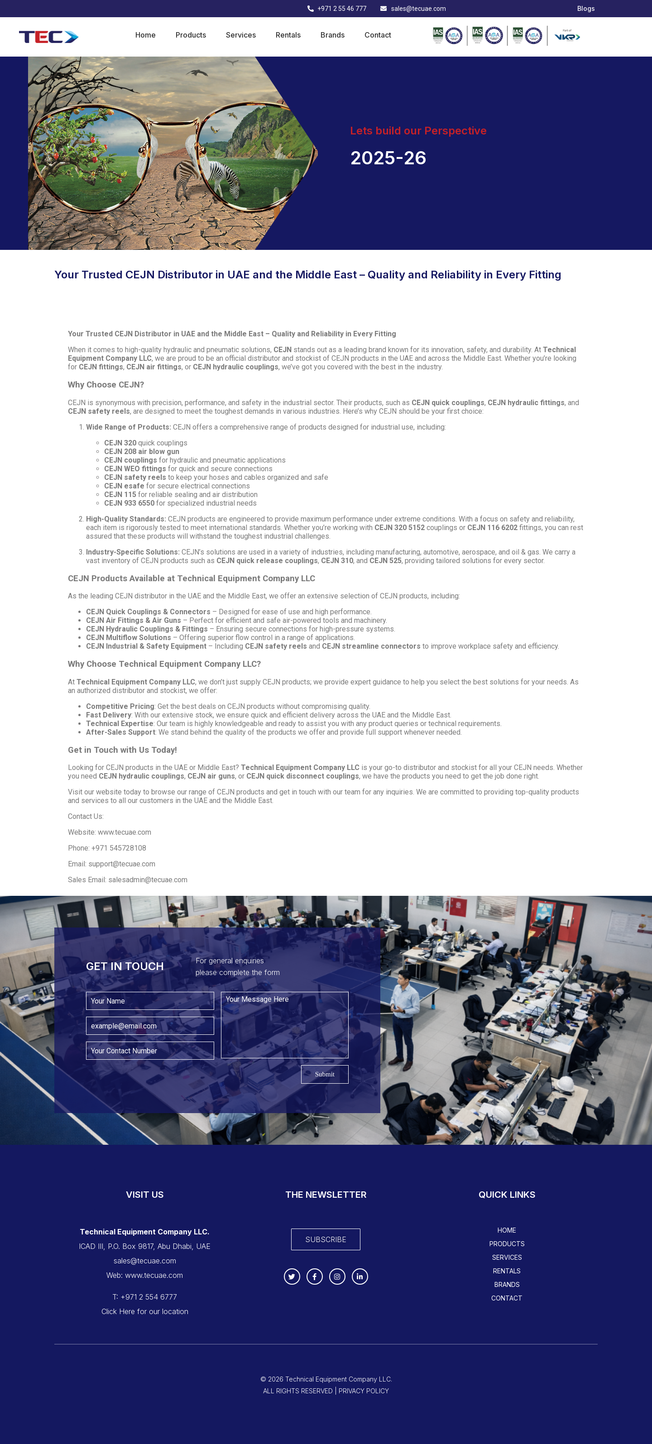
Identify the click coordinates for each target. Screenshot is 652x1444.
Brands (333, 34)
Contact (377, 34)
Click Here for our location (144, 1311)
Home (145, 34)
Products (191, 34)
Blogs (586, 8)
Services (241, 34)
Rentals (288, 34)
